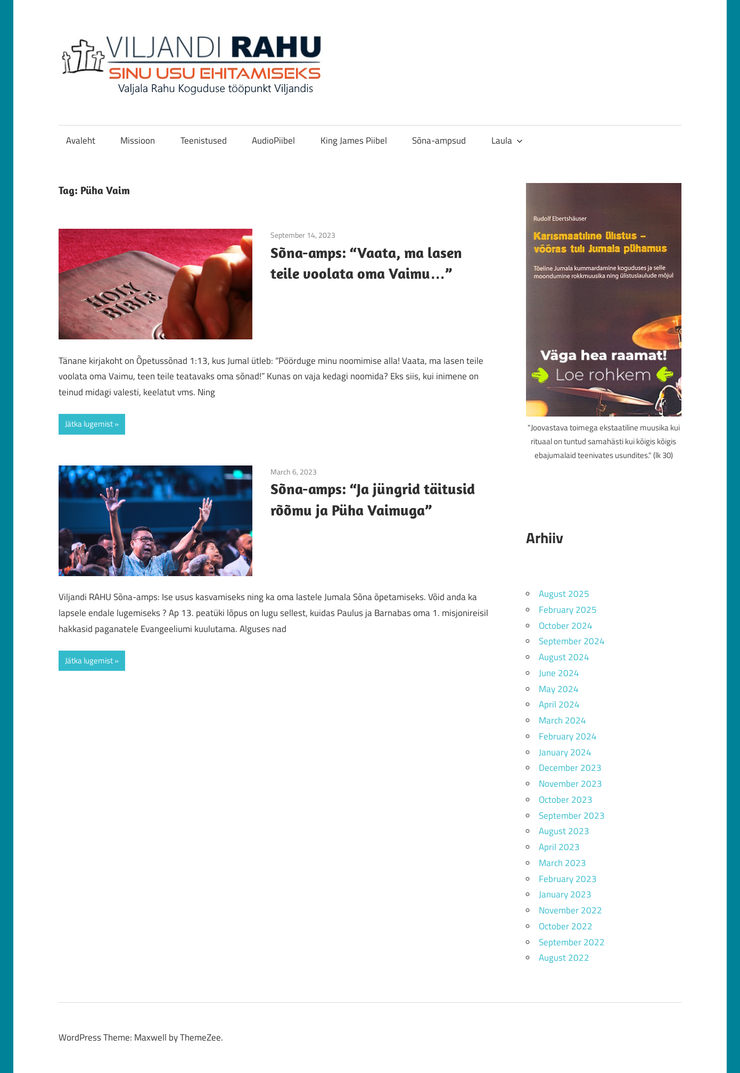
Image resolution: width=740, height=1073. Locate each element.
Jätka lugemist (89, 424)
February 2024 (568, 736)
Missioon (137, 140)
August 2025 (564, 594)
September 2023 (572, 815)
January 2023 (565, 894)
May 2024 (559, 689)
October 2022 (566, 926)
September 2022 (572, 942)
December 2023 (570, 768)
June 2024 (559, 673)
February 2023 (568, 879)
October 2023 (566, 799)
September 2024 (572, 641)
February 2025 (568, 610)
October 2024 (566, 626)
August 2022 (564, 957)
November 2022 (570, 910)
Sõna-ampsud (439, 140)
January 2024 (565, 752)
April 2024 (559, 704)
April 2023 (559, 847)
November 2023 (570, 784)
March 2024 (562, 720)
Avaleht (80, 140)
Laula (507, 140)
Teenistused (203, 140)
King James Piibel (353, 140)
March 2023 (562, 863)
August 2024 (564, 657)
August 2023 (564, 831)
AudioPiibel (273, 140)
